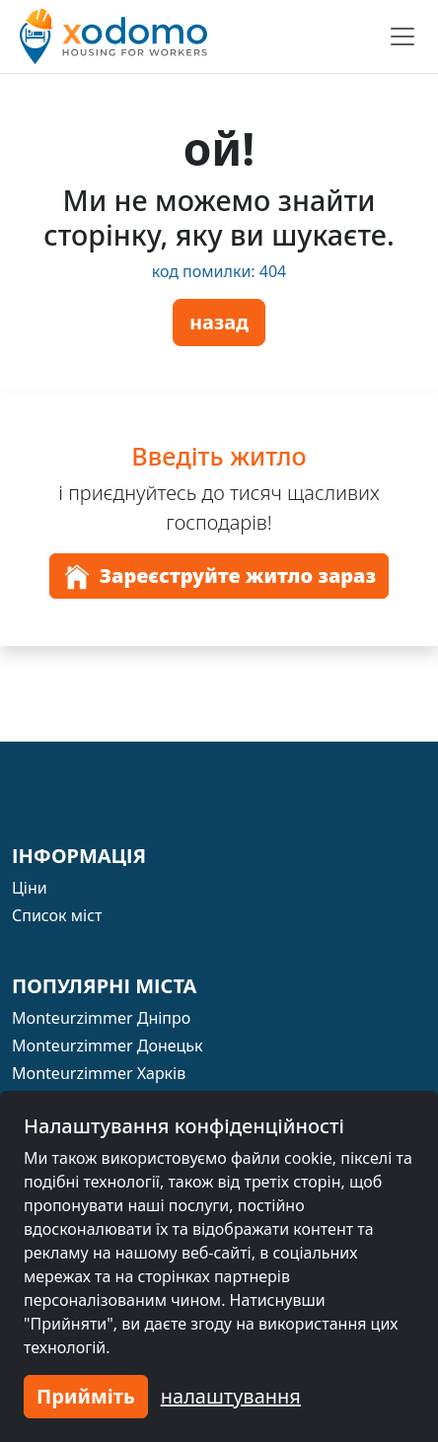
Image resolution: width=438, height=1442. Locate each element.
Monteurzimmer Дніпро (101, 1018)
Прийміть (85, 1396)
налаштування (231, 1396)
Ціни (29, 888)
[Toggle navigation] (402, 36)
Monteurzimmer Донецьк (107, 1045)
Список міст (57, 915)
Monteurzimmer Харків (98, 1073)
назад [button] (219, 322)
